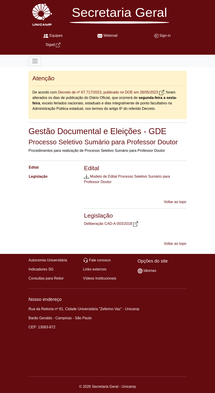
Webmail (111, 35)
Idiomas (149, 271)
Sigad (50, 45)
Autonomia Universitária (48, 260)
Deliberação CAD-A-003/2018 (108, 224)
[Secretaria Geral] (119, 16)
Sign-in (165, 35)
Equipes (56, 35)
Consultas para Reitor (46, 278)
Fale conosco (100, 260)
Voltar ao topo (175, 202)
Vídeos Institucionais (99, 278)
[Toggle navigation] (35, 61)
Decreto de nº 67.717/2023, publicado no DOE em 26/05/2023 (108, 92)
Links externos (94, 269)
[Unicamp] (41, 14)
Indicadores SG (41, 269)
